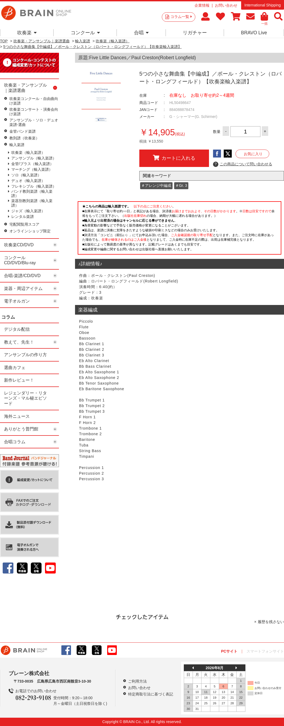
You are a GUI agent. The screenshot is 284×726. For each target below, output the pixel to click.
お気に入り (253, 154)
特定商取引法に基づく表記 (150, 694)
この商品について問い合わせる (242, 164)
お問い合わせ (226, 5)
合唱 (141, 32)
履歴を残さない (271, 622)
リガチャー (195, 32)
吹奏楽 (27, 32)
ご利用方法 (137, 681)
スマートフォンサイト (265, 651)
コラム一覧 (181, 16)
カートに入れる (174, 158)
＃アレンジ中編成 (156, 185)
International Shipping (262, 5)
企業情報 (202, 5)
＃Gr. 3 (181, 185)
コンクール (85, 32)
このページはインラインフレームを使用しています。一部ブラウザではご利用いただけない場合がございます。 (179, 229)
